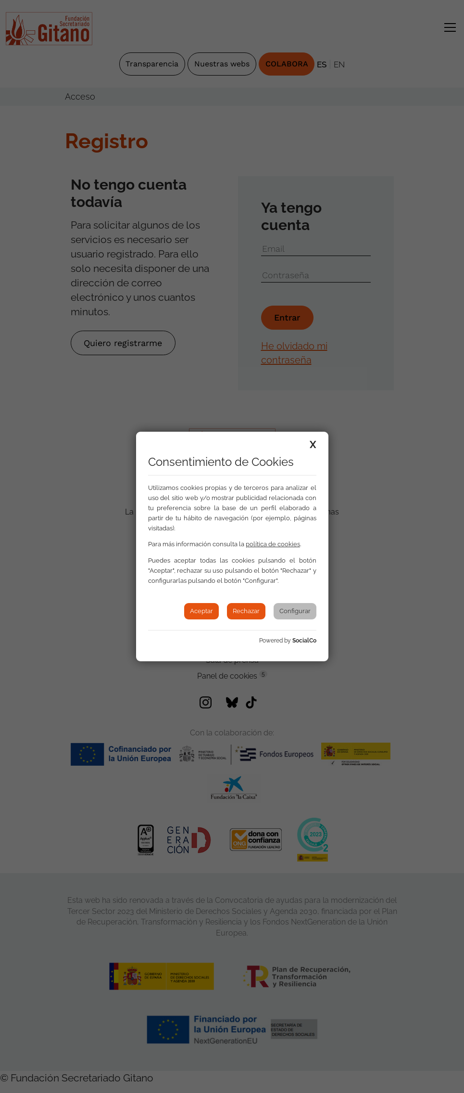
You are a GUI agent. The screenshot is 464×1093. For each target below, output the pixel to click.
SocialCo (304, 640)
